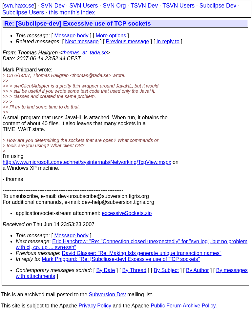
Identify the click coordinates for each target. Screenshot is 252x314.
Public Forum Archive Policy (183, 305)
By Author (197, 270)
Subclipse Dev (218, 5)
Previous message (127, 41)
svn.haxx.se (19, 5)
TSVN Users (178, 5)
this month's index (72, 12)
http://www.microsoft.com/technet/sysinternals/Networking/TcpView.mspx (87, 162)
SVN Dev (52, 5)
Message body (71, 35)
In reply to (168, 41)
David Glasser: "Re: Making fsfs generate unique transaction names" (141, 253)
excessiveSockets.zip (127, 213)
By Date (105, 270)
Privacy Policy (94, 305)
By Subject (166, 270)
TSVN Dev (144, 5)
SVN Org (114, 5)
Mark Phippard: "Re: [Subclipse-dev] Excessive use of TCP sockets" (121, 259)
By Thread (134, 270)
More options (111, 35)
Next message (81, 41)
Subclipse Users (23, 12)
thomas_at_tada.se (84, 52)
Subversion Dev (107, 294)
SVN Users (83, 5)
